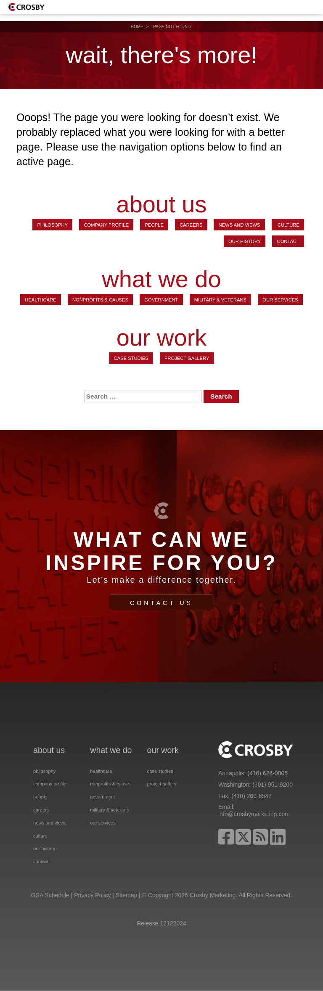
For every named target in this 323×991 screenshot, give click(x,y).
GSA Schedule (50, 895)
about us (161, 204)
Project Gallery (186, 358)
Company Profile (106, 224)
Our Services (280, 299)
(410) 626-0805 (267, 773)
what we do (161, 279)
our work (161, 338)
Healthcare (40, 299)
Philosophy (52, 224)
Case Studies (131, 358)
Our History (244, 241)
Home (137, 26)
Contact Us (161, 603)
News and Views (239, 224)
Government (161, 299)
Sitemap (126, 895)
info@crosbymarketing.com (254, 814)
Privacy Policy (92, 895)
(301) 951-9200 (272, 784)
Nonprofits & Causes (100, 299)
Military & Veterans (220, 299)
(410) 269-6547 (251, 796)
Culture (287, 224)
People (154, 224)
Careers (191, 224)
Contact (288, 241)
